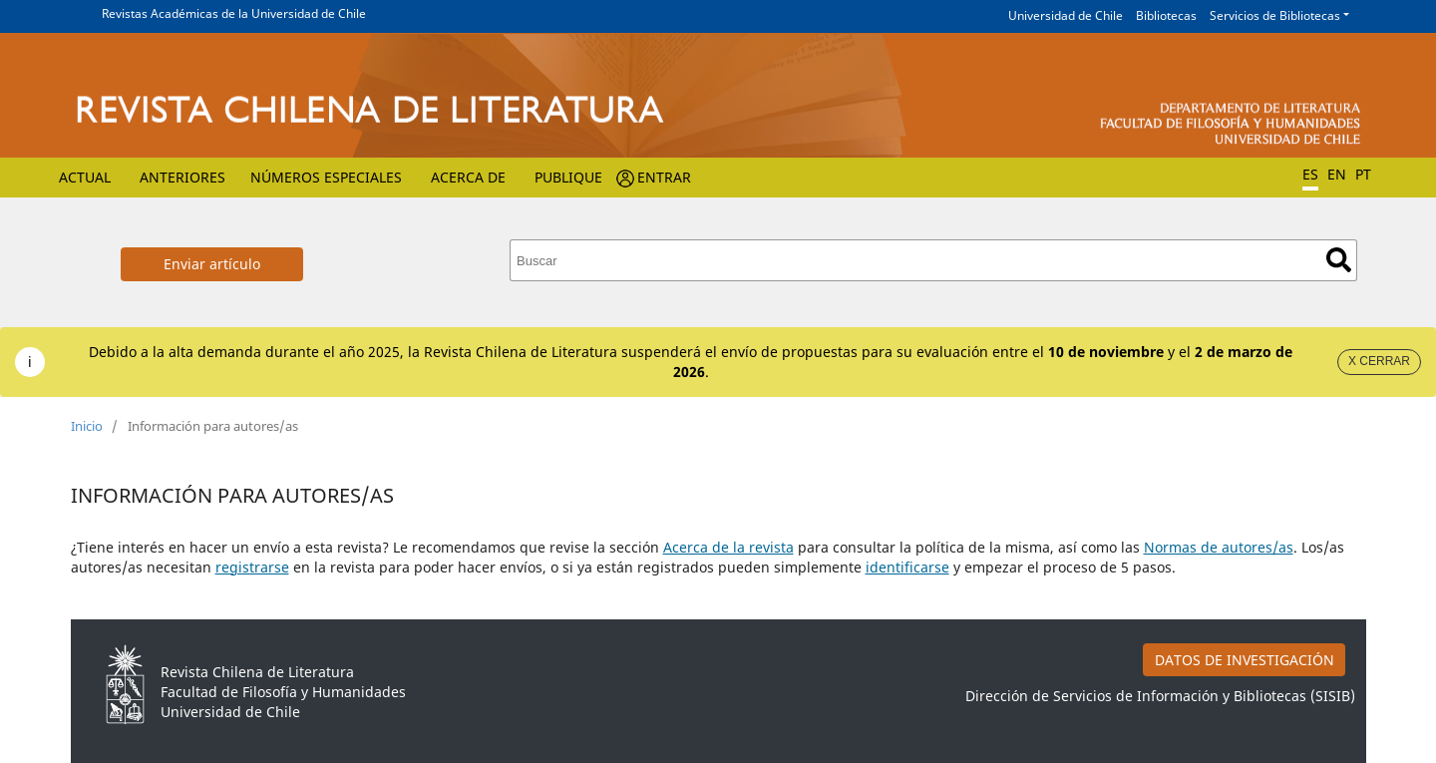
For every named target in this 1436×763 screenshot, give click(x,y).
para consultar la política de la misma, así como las (969, 547)
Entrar (664, 177)
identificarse (907, 567)
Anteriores (182, 177)
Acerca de (468, 177)
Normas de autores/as (1218, 547)
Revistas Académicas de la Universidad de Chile (234, 13)
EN (1336, 174)
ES (1310, 174)
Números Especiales (326, 177)
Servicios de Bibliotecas (1275, 15)
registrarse (252, 567)
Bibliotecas (1166, 15)
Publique (568, 177)
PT (1363, 174)
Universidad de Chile (1065, 15)
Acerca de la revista (728, 547)
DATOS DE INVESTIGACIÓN (1244, 659)
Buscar (1338, 259)
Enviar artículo (212, 263)
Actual (85, 177)
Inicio (87, 426)
